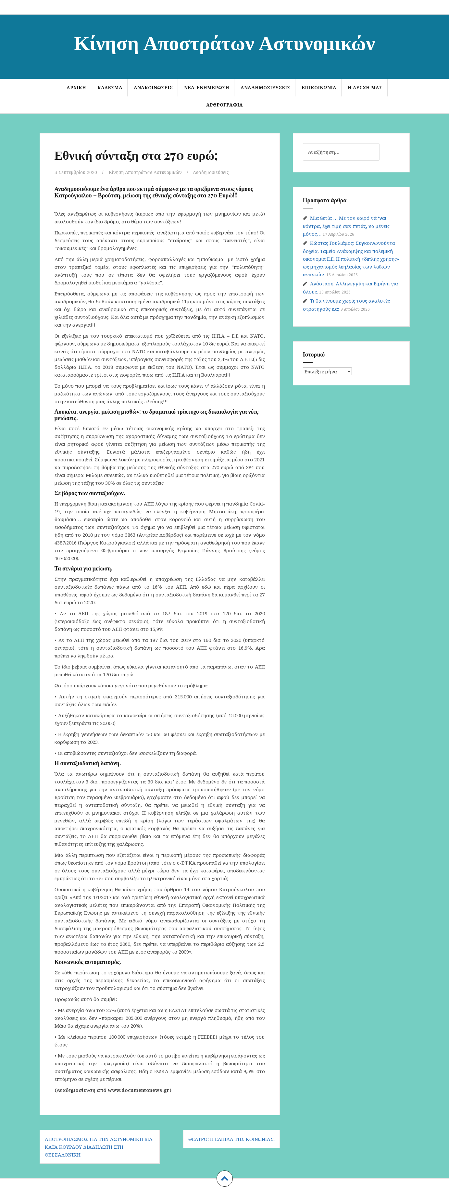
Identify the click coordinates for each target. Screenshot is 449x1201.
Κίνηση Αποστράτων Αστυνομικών (224, 41)
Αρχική (76, 87)
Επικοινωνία (319, 87)
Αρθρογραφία (224, 105)
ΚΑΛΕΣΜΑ (109, 87)
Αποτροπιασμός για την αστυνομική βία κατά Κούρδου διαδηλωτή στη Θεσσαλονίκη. (99, 1146)
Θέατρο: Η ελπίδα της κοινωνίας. (231, 1138)
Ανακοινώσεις (153, 87)
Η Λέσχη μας (365, 87)
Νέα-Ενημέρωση (206, 87)
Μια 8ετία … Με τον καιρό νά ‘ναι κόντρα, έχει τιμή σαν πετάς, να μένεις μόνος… (346, 226)
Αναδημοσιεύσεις (265, 87)
